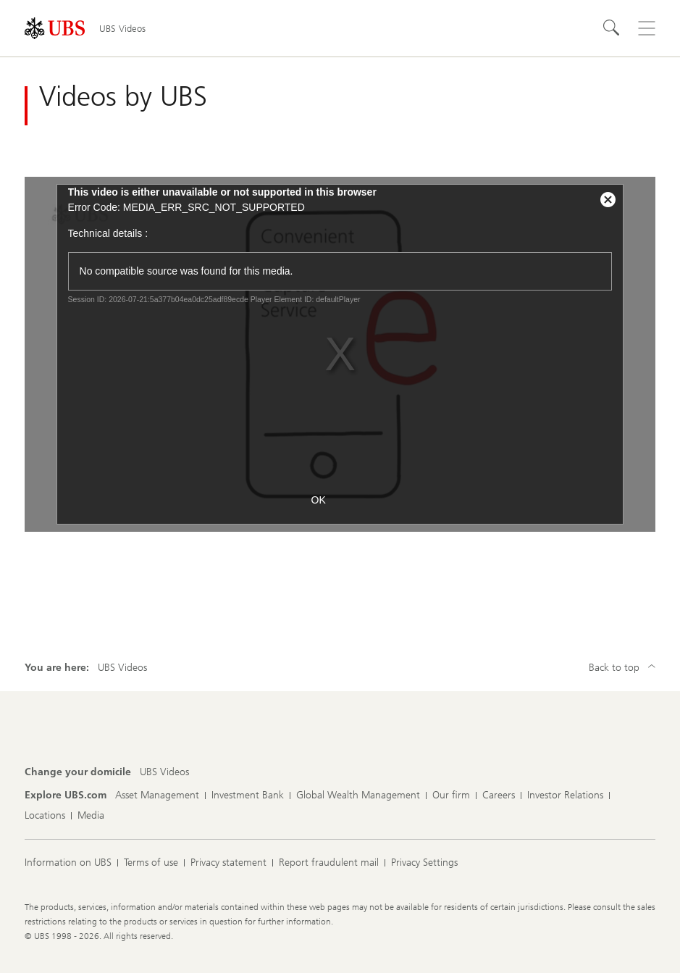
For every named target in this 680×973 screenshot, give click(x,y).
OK (318, 500)
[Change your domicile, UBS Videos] (164, 772)
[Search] (612, 28)
